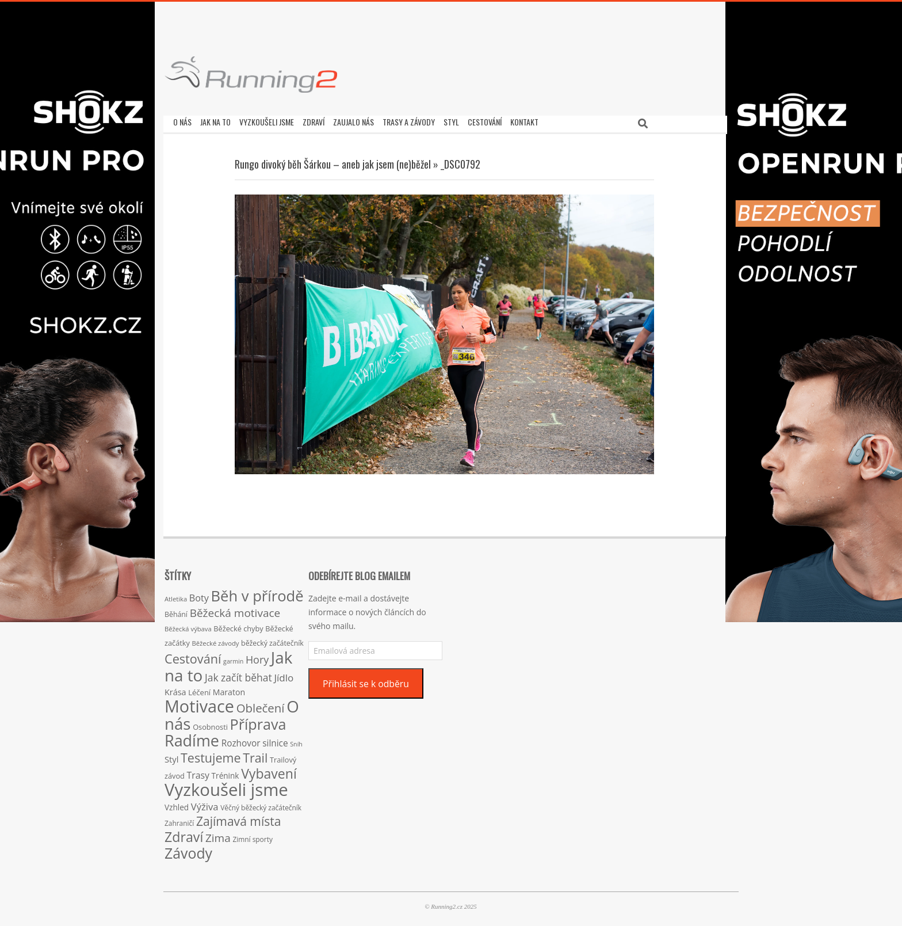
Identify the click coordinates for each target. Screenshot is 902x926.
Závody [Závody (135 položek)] (188, 850)
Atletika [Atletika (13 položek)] (176, 596)
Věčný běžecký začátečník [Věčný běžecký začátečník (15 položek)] (260, 804)
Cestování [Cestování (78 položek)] (193, 655)
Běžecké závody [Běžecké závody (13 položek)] (215, 640)
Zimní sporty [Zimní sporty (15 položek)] (252, 836)
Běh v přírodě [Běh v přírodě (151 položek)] (257, 593)
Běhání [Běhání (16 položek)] (176, 611)
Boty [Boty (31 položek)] (199, 595)
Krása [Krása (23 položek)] (175, 689)
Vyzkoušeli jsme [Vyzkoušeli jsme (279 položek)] (226, 786)
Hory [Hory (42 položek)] (257, 657)
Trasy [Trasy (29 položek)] (198, 772)
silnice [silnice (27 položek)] (275, 740)
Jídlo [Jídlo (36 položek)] (283, 674)
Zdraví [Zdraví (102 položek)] (184, 834)
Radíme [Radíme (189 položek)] (192, 737)
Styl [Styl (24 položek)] (171, 756)
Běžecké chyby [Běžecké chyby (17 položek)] (238, 625)
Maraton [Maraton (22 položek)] (229, 689)
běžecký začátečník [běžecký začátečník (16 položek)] (272, 640)
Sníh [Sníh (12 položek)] (296, 741)
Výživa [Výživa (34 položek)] (205, 803)
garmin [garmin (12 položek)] (233, 658)
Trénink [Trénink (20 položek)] (225, 772)
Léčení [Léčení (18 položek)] (199, 689)
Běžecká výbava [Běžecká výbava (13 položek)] (188, 626)
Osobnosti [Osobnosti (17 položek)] (210, 724)
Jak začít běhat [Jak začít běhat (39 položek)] (238, 674)
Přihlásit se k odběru (366, 681)
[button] (251, 74)
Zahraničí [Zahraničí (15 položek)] (179, 820)
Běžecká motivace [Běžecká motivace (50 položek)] (235, 610)
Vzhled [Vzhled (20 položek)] (177, 804)
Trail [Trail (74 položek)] (255, 754)
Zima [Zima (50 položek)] (218, 835)
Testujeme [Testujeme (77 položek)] (211, 754)
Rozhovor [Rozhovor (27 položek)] (241, 740)
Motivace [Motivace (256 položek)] (199, 703)
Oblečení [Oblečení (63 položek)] (260, 705)
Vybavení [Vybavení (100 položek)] (269, 770)
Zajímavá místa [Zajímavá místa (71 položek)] (238, 818)
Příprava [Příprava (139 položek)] (258, 721)
